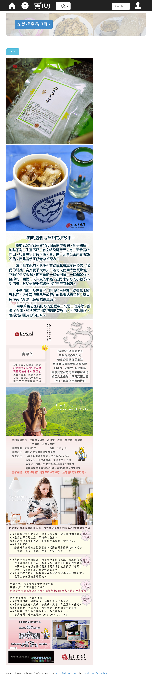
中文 (63, 6)
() (42, 5)
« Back (13, 51)
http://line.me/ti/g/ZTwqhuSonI (96, 673)
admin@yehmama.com (66, 673)
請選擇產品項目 (33, 24)
